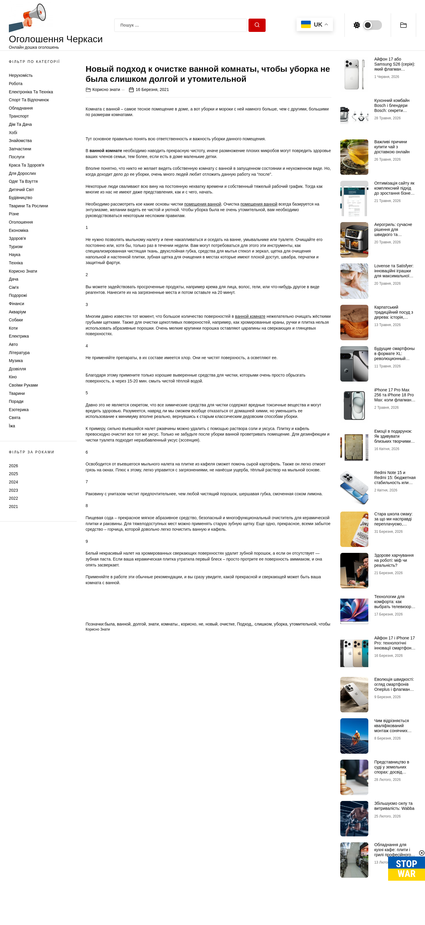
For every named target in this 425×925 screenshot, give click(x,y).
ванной (123, 808)
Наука (14, 254)
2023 (13, 490)
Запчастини (20, 148)
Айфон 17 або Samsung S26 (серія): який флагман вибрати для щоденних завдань (394, 69)
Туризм (15, 246)
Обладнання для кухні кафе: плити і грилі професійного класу (392, 852)
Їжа (12, 426)
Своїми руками (23, 385)
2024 (13, 482)
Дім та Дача (20, 124)
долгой (139, 808)
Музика (16, 360)
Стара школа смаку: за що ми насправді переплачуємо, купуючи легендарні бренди (393, 524)
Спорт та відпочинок (29, 99)
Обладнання (21, 108)
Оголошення (21, 222)
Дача (13, 279)
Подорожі (18, 295)
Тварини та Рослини (28, 205)
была (109, 808)
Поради (16, 401)
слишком (263, 808)
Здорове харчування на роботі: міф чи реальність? (393, 560)
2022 (13, 498)
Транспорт (19, 116)
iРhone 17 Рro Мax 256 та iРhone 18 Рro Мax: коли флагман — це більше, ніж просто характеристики (394, 402)
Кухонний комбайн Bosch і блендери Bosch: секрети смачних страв (391, 108)
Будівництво (20, 197)
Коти (13, 328)
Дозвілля (17, 369)
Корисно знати (23, 271)
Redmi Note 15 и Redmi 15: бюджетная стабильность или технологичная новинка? (395, 482)
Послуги (16, 156)
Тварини (17, 393)
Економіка (18, 230)
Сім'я (14, 287)
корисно (188, 808)
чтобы (324, 808)
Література (19, 352)
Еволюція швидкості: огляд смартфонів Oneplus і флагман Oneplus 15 (394, 686)
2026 (13, 465)
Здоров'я (17, 238)
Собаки (16, 319)
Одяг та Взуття (23, 181)
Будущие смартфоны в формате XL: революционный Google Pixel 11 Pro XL (394, 358)
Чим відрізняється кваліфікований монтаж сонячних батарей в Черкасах (393, 728)
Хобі (13, 132)
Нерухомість (21, 75)
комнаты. (170, 808)
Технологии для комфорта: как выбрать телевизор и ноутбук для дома (394, 604)
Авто (13, 344)
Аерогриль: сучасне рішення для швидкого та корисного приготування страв (393, 234)
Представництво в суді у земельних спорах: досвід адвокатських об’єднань (391, 772)
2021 (13, 506)
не (201, 808)
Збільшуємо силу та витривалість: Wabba (394, 806)
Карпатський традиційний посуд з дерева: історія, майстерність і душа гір (393, 317)
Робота (15, 83)
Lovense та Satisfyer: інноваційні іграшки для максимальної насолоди (393, 273)
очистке (227, 808)
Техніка (16, 262)
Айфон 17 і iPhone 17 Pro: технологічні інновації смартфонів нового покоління (394, 645)
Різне (14, 213)
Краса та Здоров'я (26, 165)
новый (211, 808)
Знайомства (20, 140)
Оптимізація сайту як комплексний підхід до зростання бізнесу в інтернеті (394, 190)
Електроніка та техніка (31, 91)
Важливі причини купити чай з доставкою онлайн (392, 146)
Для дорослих (22, 173)
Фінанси (16, 303)
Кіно (13, 376)
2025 (13, 473)
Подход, (244, 808)
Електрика (19, 336)
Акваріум (17, 312)
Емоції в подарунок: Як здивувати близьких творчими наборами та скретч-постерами (393, 441)
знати (153, 808)
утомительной (303, 808)
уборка (280, 808)
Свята (14, 417)
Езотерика (19, 409)
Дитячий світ (21, 189)
